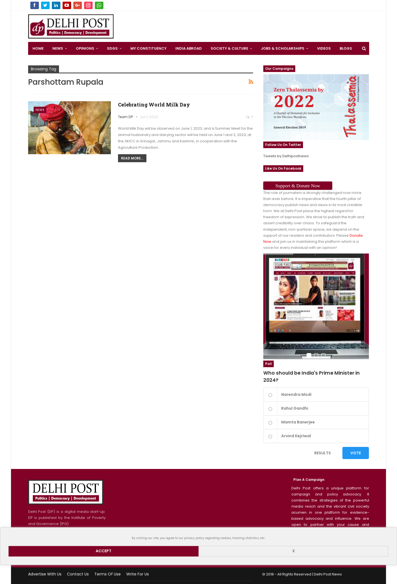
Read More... (132, 158)
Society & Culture (229, 48)
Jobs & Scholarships (282, 48)
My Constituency (148, 48)
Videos (324, 48)
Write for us (137, 574)
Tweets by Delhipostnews (286, 156)
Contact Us (78, 574)
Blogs (346, 48)
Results (322, 453)
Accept (103, 551)
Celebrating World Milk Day (154, 104)
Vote (355, 453)
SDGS (112, 48)
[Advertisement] (244, 24)
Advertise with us (44, 574)
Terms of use (107, 574)
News (57, 48)
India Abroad (188, 48)
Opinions (85, 48)
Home (38, 48)
